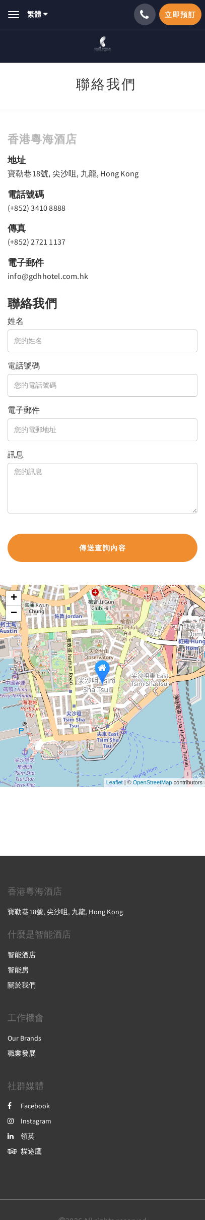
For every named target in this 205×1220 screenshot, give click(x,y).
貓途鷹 (25, 1151)
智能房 (18, 969)
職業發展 (22, 1053)
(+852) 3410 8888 (36, 208)
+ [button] (14, 598)
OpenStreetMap (152, 782)
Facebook (29, 1105)
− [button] (14, 613)
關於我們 (22, 985)
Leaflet (114, 782)
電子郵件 (24, 410)
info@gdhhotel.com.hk (48, 276)
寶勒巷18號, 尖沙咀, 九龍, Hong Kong (73, 173)
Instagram (29, 1120)
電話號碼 (24, 365)
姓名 (16, 321)
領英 (21, 1136)
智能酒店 (22, 954)
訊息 (16, 454)
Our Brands (24, 1038)
